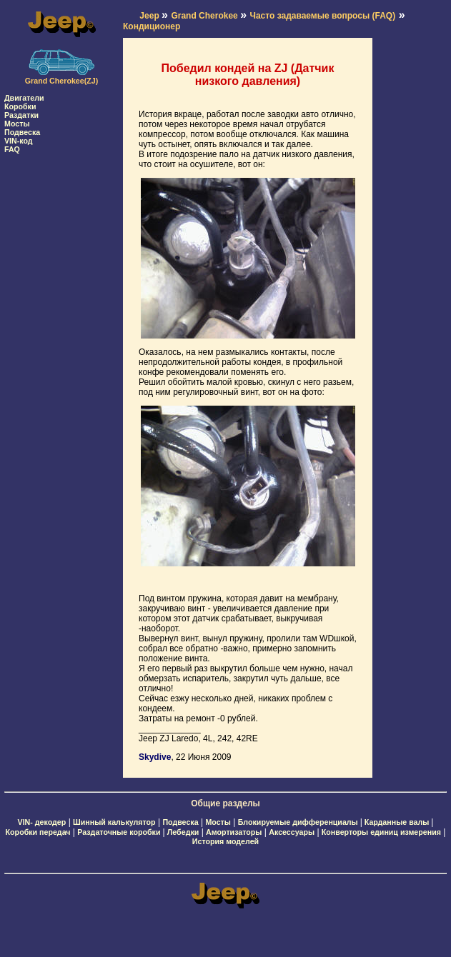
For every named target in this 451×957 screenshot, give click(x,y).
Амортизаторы (234, 832)
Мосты (17, 123)
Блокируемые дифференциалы (299, 822)
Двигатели (24, 98)
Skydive (155, 757)
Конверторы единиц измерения (381, 832)
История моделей (225, 841)
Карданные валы (398, 822)
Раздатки (21, 115)
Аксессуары (291, 832)
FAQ (12, 149)
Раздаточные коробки (119, 832)
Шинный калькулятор (114, 822)
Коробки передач (38, 832)
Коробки (20, 106)
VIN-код (18, 140)
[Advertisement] (61, 368)
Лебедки (183, 832)
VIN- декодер (42, 822)
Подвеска (22, 132)
